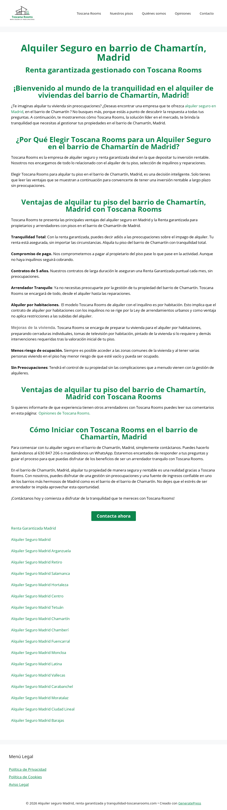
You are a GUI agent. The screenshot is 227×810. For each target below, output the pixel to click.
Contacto (207, 13)
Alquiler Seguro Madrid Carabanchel (42, 686)
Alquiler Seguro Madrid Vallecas (38, 675)
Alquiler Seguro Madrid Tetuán (37, 607)
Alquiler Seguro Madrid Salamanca (40, 573)
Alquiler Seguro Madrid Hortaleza (39, 584)
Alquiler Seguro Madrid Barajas (37, 720)
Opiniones (183, 13)
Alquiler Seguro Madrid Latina (36, 663)
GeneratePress (189, 803)
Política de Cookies (25, 776)
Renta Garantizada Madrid (33, 528)
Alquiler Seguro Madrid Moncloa (38, 652)
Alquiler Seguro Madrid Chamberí (39, 629)
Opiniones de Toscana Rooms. (64, 413)
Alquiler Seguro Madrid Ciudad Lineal (42, 709)
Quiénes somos (154, 13)
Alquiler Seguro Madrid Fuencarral (40, 641)
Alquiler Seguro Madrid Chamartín (40, 618)
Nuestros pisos (121, 13)
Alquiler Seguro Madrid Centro (37, 596)
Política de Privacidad (27, 769)
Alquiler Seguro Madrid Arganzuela (41, 550)
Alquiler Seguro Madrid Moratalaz (39, 697)
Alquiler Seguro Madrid (31, 539)
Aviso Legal (19, 784)
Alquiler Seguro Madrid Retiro (36, 562)
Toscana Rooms (89, 13)
